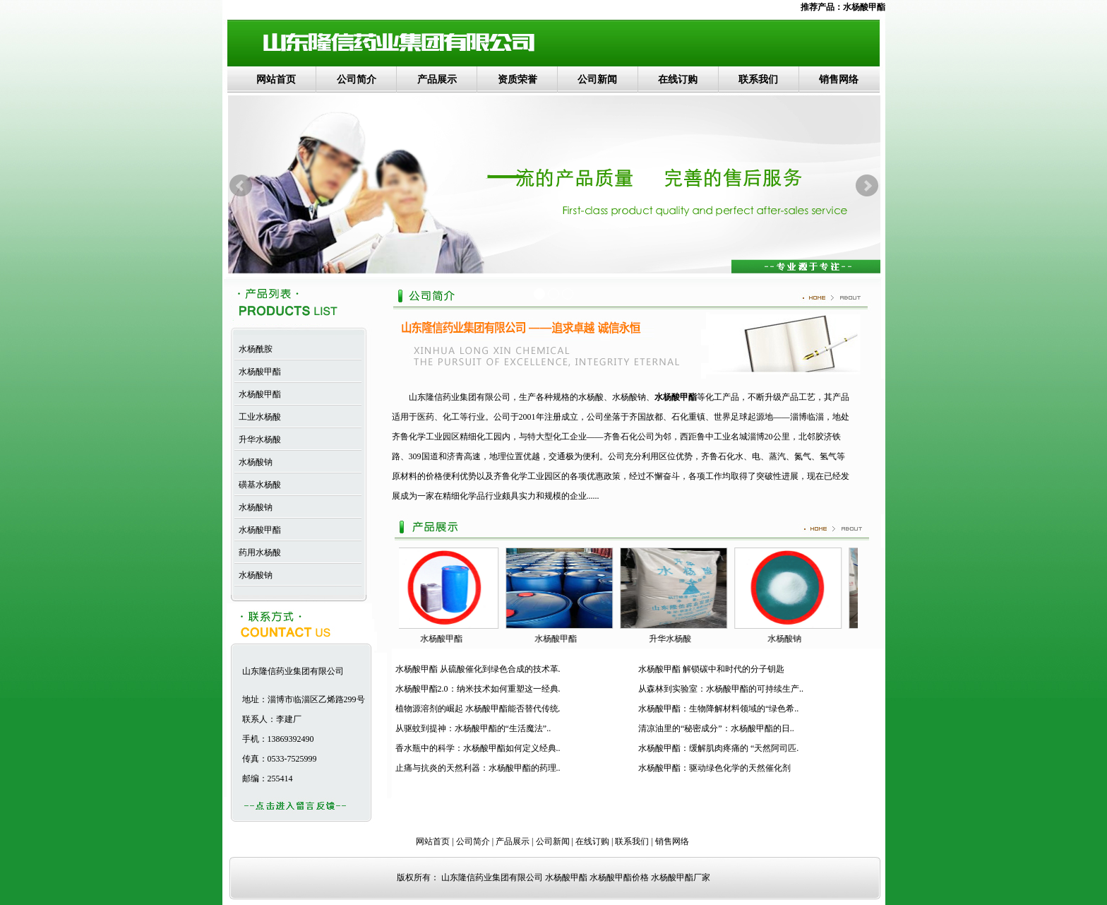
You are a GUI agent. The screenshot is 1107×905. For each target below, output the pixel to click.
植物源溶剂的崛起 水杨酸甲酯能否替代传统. (478, 709)
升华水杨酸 (257, 439)
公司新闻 (597, 79)
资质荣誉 (517, 79)
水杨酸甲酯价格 (619, 877)
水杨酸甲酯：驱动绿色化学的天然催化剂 (714, 768)
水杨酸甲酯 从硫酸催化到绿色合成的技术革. (478, 669)
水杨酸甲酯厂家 (680, 877)
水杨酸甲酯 (864, 7)
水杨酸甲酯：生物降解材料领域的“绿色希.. (718, 709)
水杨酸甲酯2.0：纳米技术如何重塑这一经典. (478, 689)
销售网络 (838, 79)
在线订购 (678, 79)
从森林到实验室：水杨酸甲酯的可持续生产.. (720, 689)
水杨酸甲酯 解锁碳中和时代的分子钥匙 (711, 669)
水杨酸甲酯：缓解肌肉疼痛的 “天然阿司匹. (718, 748)
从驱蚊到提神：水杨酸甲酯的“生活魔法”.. (473, 728)
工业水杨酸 (257, 417)
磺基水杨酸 (257, 485)
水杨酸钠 (253, 462)
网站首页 (276, 79)
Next (867, 186)
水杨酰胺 (253, 349)
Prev (240, 186)
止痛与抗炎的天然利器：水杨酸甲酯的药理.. (478, 768)
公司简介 (356, 79)
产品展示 (437, 79)
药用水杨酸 (257, 552)
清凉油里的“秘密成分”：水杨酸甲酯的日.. (716, 728)
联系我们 (758, 79)
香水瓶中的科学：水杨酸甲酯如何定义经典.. (478, 748)
